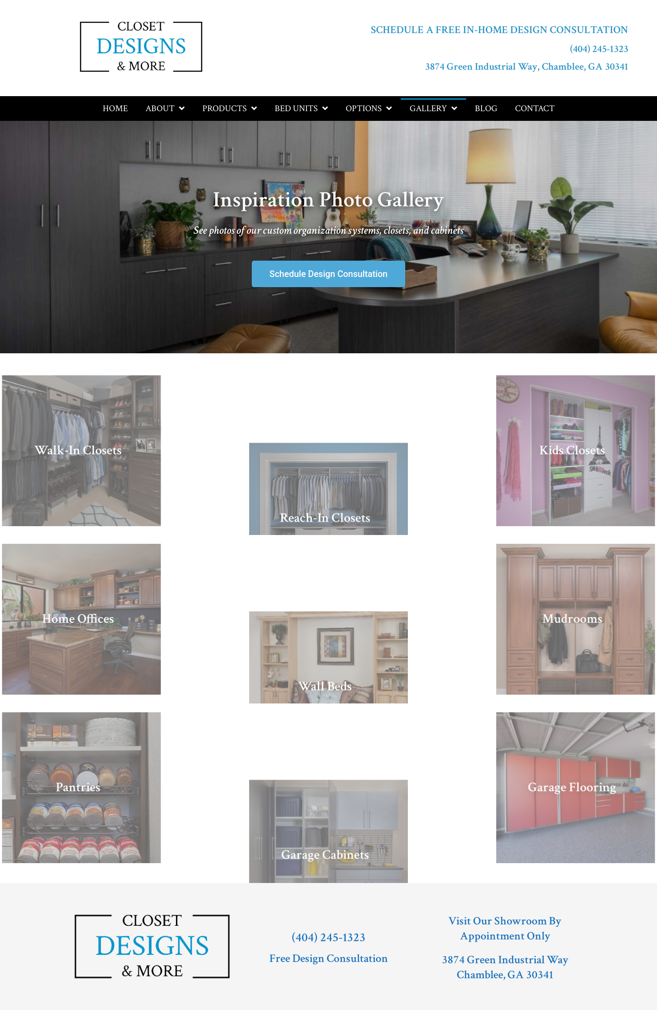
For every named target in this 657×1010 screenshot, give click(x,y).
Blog (486, 108)
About (165, 108)
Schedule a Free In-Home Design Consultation (499, 30)
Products (229, 108)
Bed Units (301, 108)
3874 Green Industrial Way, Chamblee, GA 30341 (526, 66)
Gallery (433, 108)
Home (115, 108)
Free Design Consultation (328, 958)
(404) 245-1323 (599, 49)
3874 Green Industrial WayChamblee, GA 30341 (505, 967)
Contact (535, 108)
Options (369, 108)
